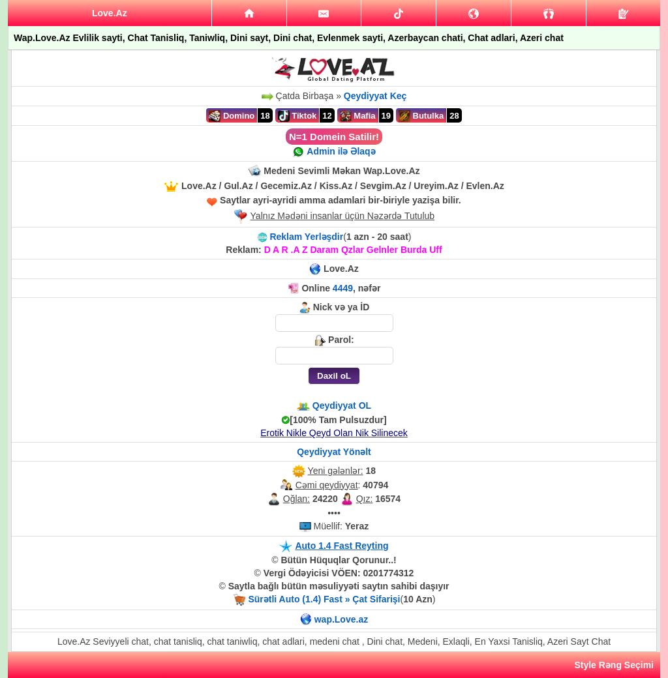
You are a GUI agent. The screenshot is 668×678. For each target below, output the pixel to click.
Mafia (358, 116)
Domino (231, 116)
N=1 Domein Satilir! (334, 136)
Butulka (421, 116)
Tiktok (297, 116)
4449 (343, 288)
